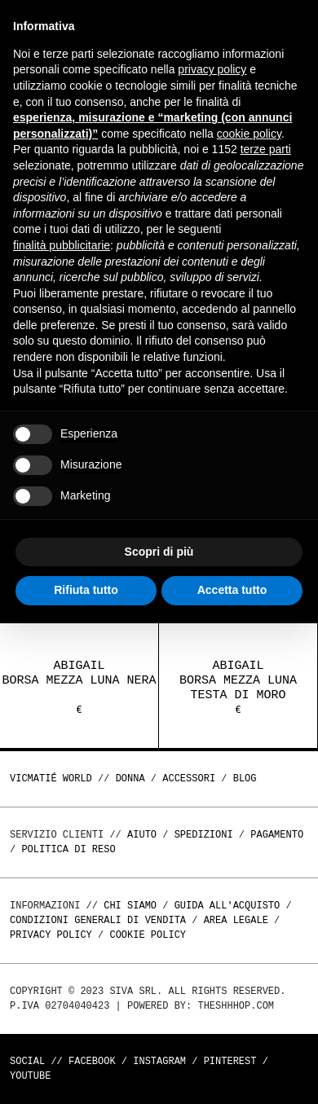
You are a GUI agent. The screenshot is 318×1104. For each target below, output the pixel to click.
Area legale (236, 920)
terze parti (266, 149)
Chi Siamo (130, 906)
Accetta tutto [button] (232, 589)
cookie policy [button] (249, 133)
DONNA (130, 778)
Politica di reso (68, 849)
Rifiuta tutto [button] (86, 589)
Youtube (30, 1076)
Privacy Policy (51, 935)
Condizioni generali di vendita (98, 920)
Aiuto (142, 835)
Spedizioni (203, 835)
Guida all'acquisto (227, 906)
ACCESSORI (188, 778)
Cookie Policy (147, 935)
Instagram (159, 1061)
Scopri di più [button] (159, 551)
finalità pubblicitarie (61, 245)
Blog (245, 778)
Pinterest (230, 1061)
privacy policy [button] (212, 69)
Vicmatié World (51, 778)
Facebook (92, 1061)
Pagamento (276, 835)
